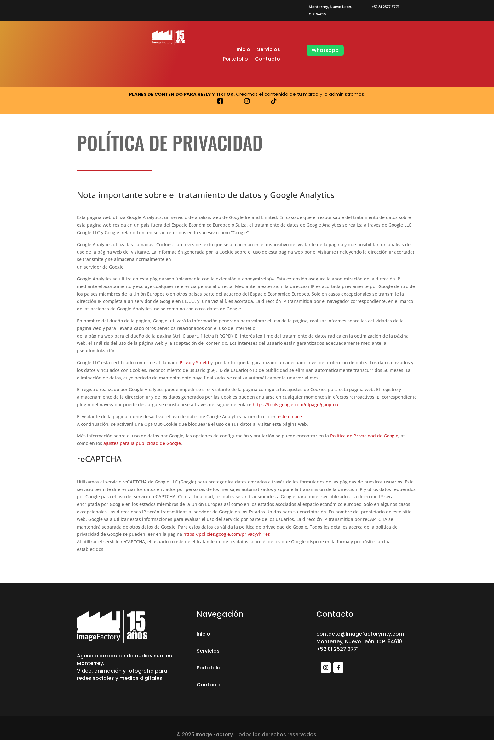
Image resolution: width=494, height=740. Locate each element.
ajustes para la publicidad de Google (142, 443)
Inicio (243, 50)
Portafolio (235, 59)
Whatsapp (325, 50)
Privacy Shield (194, 363)
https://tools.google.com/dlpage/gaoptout (296, 405)
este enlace (290, 416)
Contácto (267, 59)
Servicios (268, 50)
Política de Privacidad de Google (364, 436)
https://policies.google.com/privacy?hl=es (226, 534)
